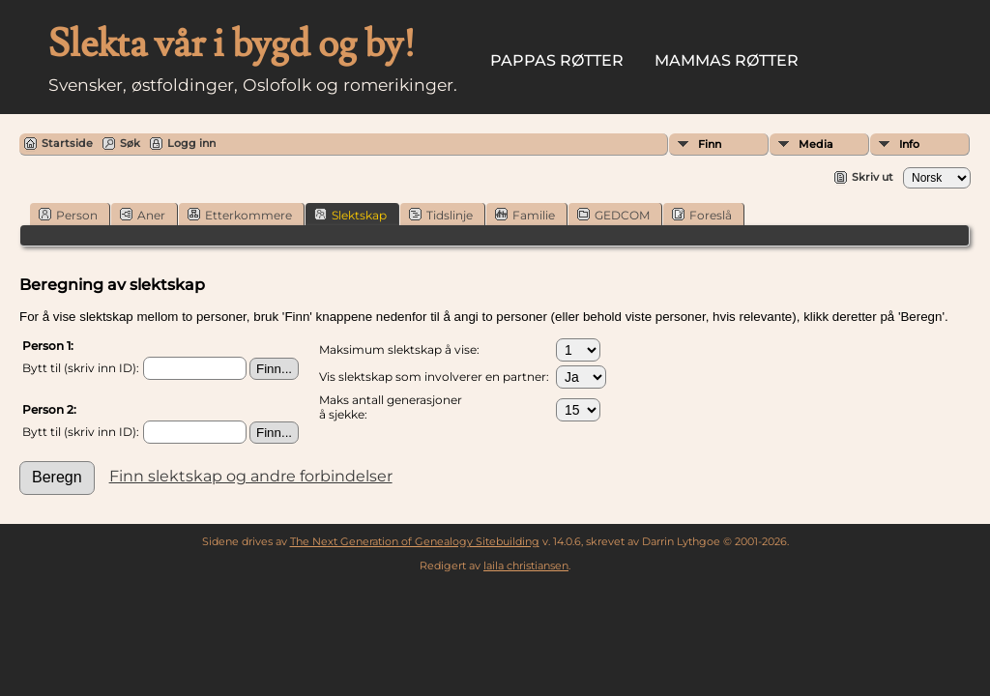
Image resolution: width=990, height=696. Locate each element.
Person (68, 214)
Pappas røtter (557, 60)
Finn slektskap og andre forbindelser (251, 476)
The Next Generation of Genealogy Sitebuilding (414, 541)
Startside (67, 143)
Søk (130, 143)
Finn (709, 144)
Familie (525, 214)
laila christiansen (525, 565)
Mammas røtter (727, 60)
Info (909, 144)
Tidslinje (441, 214)
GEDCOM (613, 214)
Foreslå (702, 214)
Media (816, 144)
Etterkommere (240, 214)
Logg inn (191, 143)
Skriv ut (872, 177)
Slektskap (350, 214)
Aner (142, 214)
